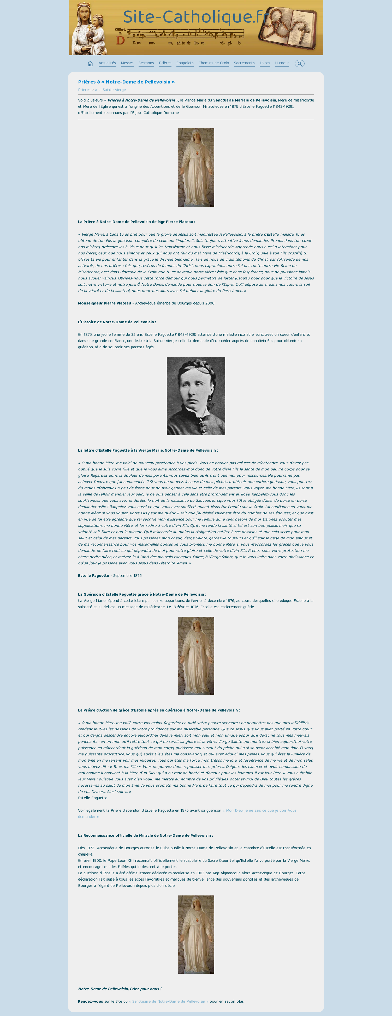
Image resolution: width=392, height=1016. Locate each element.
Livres (265, 63)
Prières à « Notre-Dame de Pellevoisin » (126, 82)
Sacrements (244, 63)
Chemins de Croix (214, 63)
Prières (165, 63)
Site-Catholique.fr (196, 19)
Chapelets (185, 63)
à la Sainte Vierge (110, 90)
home (90, 64)
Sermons (146, 63)
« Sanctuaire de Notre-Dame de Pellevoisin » (169, 1002)
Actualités (107, 63)
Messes (127, 63)
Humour (282, 63)
